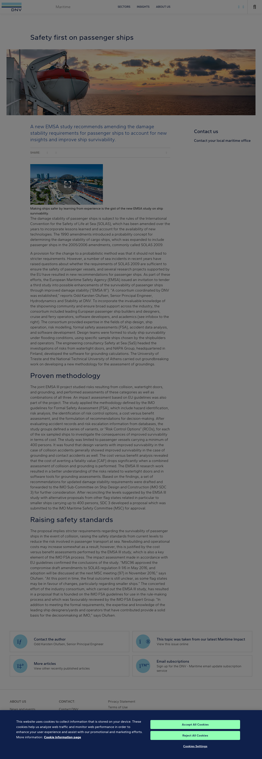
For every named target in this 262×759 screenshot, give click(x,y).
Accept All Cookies (195, 728)
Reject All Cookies (195, 739)
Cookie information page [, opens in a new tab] (62, 741)
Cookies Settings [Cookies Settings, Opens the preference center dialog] (195, 750)
